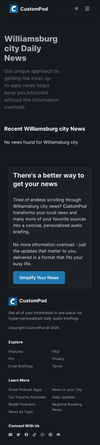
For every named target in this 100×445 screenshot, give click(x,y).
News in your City (67, 389)
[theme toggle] (76, 8)
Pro (11, 358)
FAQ (55, 351)
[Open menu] (87, 8)
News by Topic (21, 412)
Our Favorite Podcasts (27, 397)
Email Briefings (21, 366)
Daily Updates (63, 397)
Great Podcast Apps (25, 389)
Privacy (58, 358)
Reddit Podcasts (22, 404)
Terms (57, 366)
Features (16, 351)
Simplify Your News (39, 277)
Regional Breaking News (67, 407)
